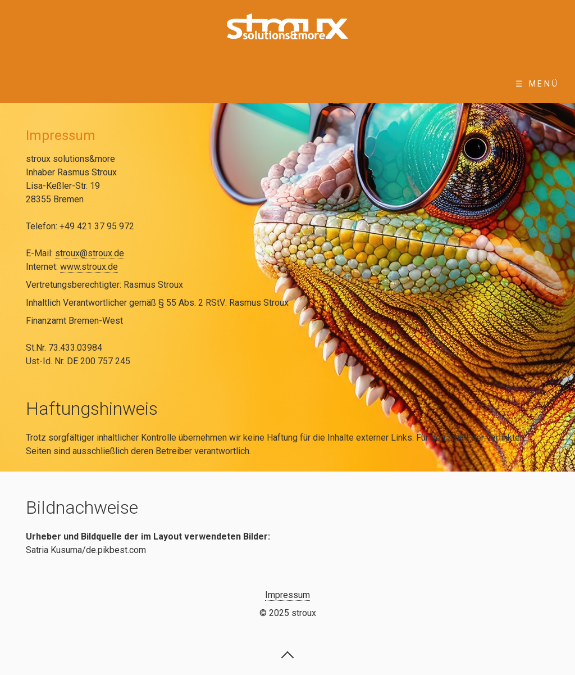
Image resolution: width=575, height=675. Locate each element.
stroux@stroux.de (89, 253)
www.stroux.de (89, 266)
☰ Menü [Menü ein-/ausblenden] (537, 84)
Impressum (287, 595)
